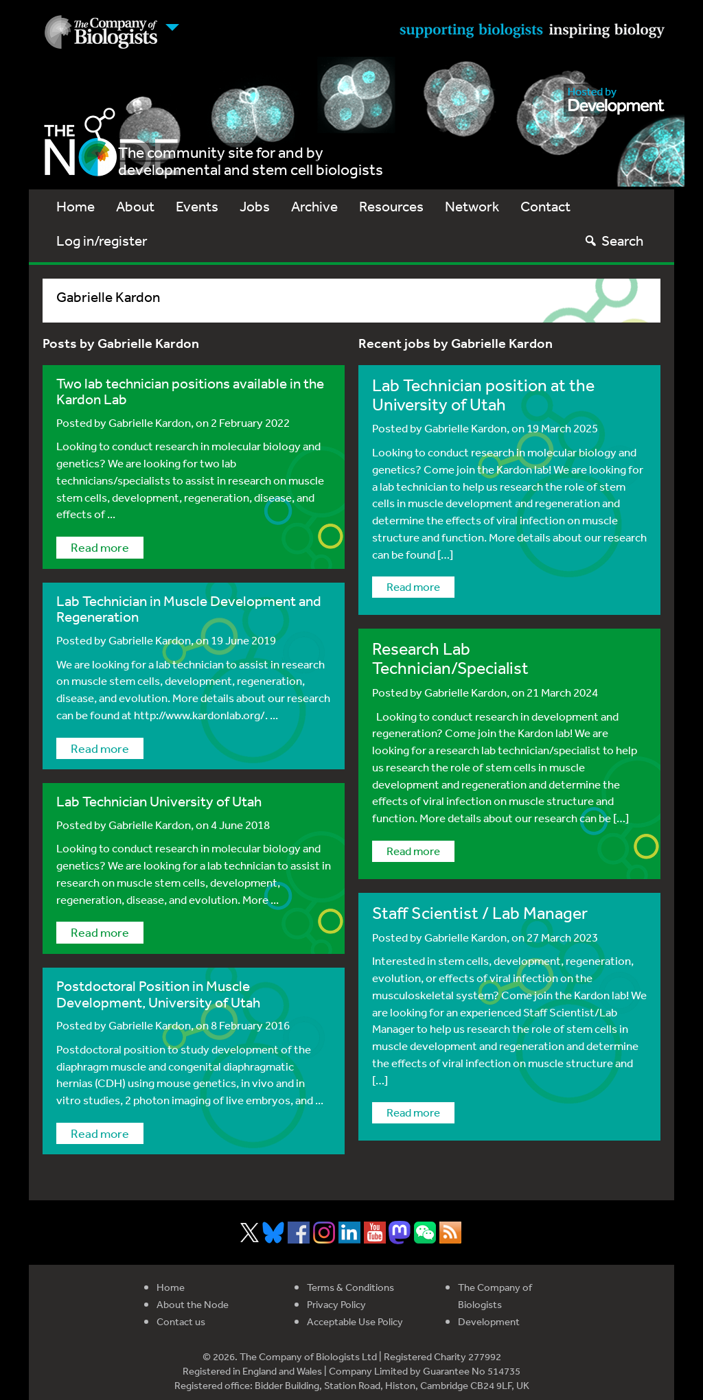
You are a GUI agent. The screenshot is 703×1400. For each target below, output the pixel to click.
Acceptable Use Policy (355, 1321)
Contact (545, 206)
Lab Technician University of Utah (159, 801)
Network (472, 206)
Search (613, 240)
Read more (100, 547)
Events (197, 206)
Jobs (255, 206)
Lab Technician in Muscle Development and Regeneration (188, 608)
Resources (391, 206)
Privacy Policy (336, 1304)
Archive (314, 206)
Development (489, 1321)
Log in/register (102, 240)
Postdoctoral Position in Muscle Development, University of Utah (158, 993)
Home (75, 206)
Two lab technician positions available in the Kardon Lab (190, 391)
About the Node (193, 1304)
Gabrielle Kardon (149, 422)
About (135, 206)
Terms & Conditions (350, 1287)
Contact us (181, 1321)
